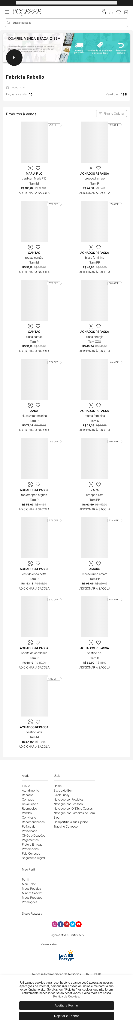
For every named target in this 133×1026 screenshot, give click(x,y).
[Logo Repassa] (27, 11)
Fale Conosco (31, 853)
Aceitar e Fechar (66, 1005)
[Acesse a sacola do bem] (104, 12)
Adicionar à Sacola (34, 193)
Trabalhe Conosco (66, 826)
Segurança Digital (33, 858)
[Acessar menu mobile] (7, 12)
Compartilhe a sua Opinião (71, 822)
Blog (56, 817)
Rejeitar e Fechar (66, 1016)
